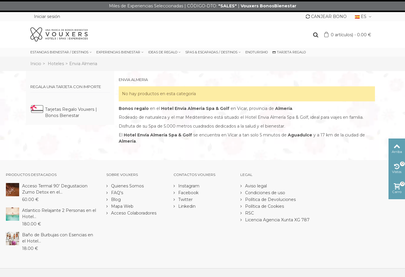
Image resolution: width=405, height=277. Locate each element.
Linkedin (186, 206)
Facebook (188, 192)
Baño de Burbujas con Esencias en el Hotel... (57, 238)
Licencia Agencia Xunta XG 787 (277, 219)
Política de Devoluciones (270, 199)
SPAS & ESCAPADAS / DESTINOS (211, 52)
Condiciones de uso (264, 192)
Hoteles (56, 63)
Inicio (35, 63)
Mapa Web (121, 206)
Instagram (188, 186)
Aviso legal (255, 186)
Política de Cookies (264, 206)
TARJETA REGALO (289, 52)
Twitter (185, 199)
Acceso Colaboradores (133, 213)
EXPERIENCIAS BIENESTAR (118, 52)
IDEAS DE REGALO (162, 52)
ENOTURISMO (256, 52)
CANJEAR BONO (326, 16)
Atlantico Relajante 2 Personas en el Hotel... (59, 213)
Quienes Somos (127, 186)
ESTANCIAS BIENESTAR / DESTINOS (59, 52)
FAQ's (116, 192)
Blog (115, 199)
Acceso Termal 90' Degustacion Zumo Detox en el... (54, 189)
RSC (249, 213)
